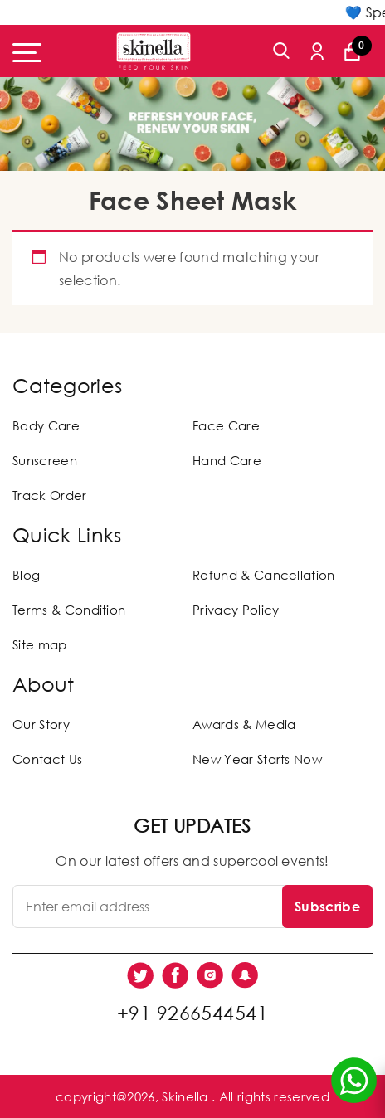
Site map (39, 644)
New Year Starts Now (257, 758)
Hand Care (226, 460)
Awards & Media (243, 724)
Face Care (226, 425)
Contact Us (47, 758)
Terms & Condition (68, 609)
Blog (26, 574)
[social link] (140, 975)
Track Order (49, 495)
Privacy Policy (235, 609)
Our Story (41, 724)
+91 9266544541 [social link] (192, 1012)
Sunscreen (44, 460)
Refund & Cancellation (263, 574)
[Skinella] (153, 51)
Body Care (46, 425)
